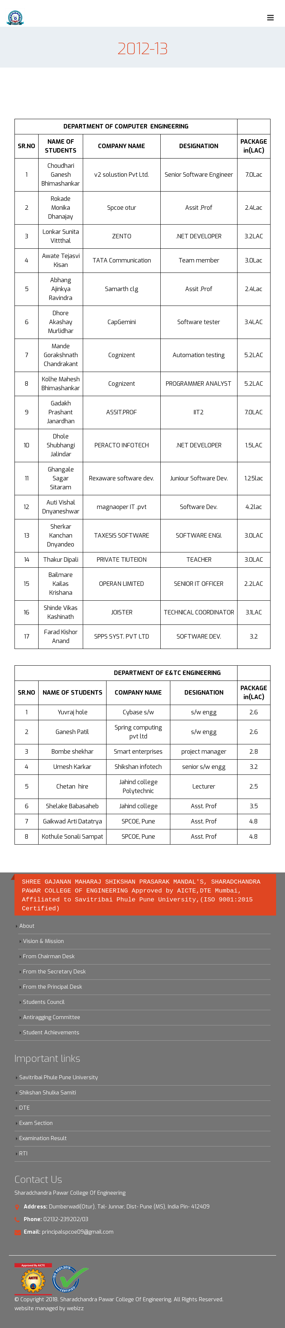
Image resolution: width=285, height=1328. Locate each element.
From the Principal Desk (52, 987)
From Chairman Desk (49, 956)
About (27, 926)
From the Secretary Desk (54, 971)
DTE (24, 1108)
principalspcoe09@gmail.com (78, 1232)
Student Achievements (51, 1032)
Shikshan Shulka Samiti (47, 1092)
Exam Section (36, 1123)
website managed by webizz (49, 1308)
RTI (23, 1153)
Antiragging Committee (51, 1017)
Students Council (44, 1002)
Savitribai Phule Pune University (58, 1077)
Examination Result (43, 1138)
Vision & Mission (43, 941)
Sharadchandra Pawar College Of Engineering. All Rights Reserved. (141, 1299)
